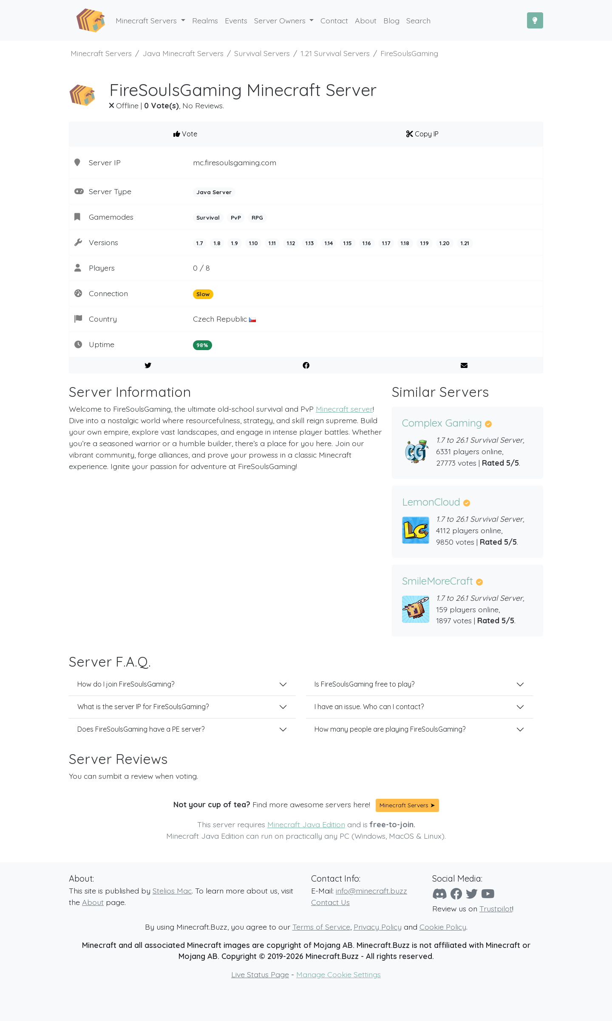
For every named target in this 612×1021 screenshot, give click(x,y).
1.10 (253, 243)
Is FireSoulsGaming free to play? (364, 684)
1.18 (405, 243)
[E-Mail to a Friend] (464, 365)
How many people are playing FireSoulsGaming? (389, 729)
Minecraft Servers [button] (147, 20)
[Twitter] (472, 893)
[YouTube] (488, 893)
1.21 (465, 243)
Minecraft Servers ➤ (407, 805)
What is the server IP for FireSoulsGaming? (143, 706)
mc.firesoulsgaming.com (234, 162)
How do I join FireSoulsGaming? (125, 684)
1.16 (367, 243)
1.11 (272, 243)
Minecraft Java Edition (306, 824)
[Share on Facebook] (306, 365)
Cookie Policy (442, 926)
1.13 (310, 243)
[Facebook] (456, 893)
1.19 (424, 243)
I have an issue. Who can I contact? (369, 706)
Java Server (214, 192)
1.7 (199, 243)
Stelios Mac (172, 890)
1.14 (329, 243)
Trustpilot (495, 908)
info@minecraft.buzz (371, 890)
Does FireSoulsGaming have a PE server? (140, 729)
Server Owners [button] (281, 20)
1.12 (291, 243)
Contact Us (330, 902)
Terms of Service (321, 926)
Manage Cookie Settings (338, 974)
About (93, 902)
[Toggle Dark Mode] (535, 20)
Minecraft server (344, 408)
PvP (236, 217)
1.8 (217, 243)
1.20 (444, 243)
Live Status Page (260, 974)
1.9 (234, 243)
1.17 (386, 243)
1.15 (347, 243)
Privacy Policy (378, 926)
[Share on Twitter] (148, 365)
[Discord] (439, 893)
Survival (208, 217)
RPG (257, 217)
